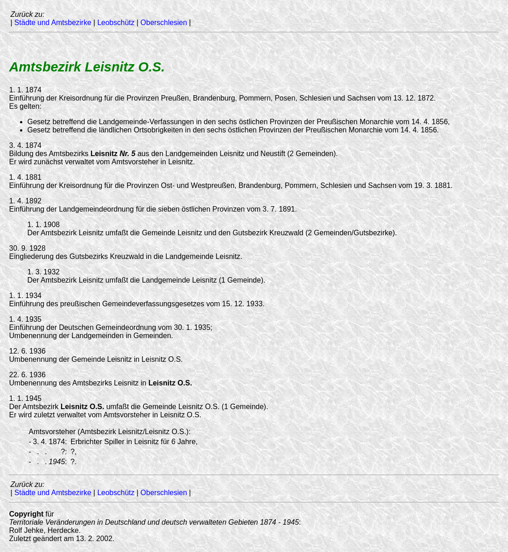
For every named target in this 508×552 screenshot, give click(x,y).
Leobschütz (116, 22)
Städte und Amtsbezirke (53, 22)
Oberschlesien (164, 22)
